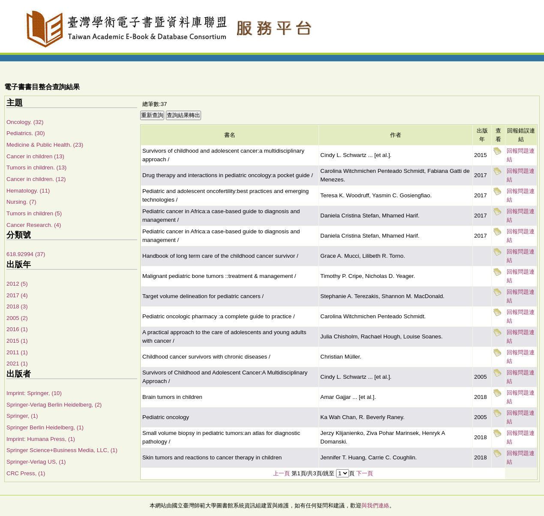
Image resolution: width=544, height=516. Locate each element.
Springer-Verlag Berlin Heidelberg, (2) (54, 404)
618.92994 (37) (25, 254)
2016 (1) (17, 329)
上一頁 (281, 473)
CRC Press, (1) (25, 473)
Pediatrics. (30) (25, 133)
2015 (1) (17, 341)
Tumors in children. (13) (36, 167)
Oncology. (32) (24, 122)
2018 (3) (17, 306)
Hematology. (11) (28, 190)
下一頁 (364, 473)
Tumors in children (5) (34, 213)
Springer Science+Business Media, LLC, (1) (61, 450)
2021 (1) (17, 363)
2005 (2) (17, 318)
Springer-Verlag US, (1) (36, 462)
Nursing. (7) (21, 202)
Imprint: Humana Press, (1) (40, 439)
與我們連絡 (375, 505)
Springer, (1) (22, 416)
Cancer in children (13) (35, 156)
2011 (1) (17, 352)
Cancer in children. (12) (36, 179)
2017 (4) (17, 295)
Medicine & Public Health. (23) (44, 145)
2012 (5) (17, 284)
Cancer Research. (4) (33, 225)
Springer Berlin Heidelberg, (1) (45, 427)
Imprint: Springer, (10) (34, 393)
